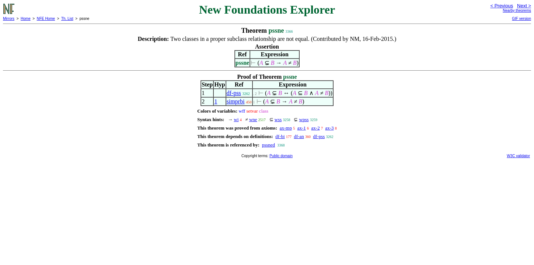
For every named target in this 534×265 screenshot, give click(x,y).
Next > (524, 5)
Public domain (281, 156)
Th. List (67, 19)
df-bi (280, 136)
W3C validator (518, 156)
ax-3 (329, 128)
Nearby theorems (517, 10)
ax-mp (286, 128)
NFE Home (46, 19)
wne (253, 119)
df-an (299, 136)
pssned (268, 145)
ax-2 (315, 128)
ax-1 (301, 128)
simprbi (236, 101)
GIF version (521, 19)
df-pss (234, 93)
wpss (304, 119)
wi (236, 119)
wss (278, 119)
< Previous (501, 5)
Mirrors (8, 19)
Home (26, 19)
